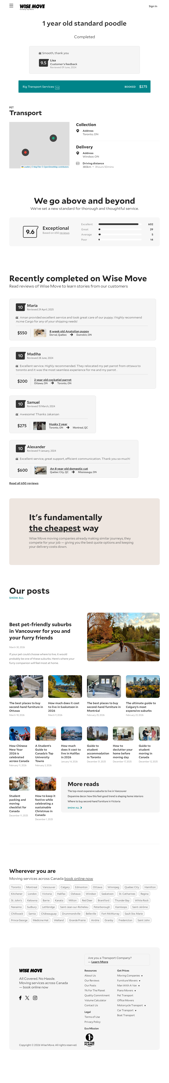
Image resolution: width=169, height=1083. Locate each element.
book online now (78, 878)
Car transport (125, 1010)
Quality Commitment (97, 995)
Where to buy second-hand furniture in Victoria (94, 801)
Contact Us (91, 1005)
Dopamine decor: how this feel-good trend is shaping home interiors (105, 796)
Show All (16, 597)
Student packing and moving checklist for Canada (17, 803)
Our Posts (90, 985)
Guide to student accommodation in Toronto (97, 751)
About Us (90, 975)
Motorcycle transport (130, 1005)
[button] (53, 138)
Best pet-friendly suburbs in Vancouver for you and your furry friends (40, 631)
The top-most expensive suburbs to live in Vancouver (97, 791)
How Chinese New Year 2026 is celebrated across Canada (19, 753)
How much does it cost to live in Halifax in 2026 (71, 751)
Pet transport (125, 995)
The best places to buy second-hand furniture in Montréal (104, 707)
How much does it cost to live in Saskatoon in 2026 (63, 707)
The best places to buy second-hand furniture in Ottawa (26, 707)
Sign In (153, 6)
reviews (64, 232)
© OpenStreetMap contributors (55, 167)
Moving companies (128, 975)
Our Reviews (91, 980)
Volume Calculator (95, 1000)
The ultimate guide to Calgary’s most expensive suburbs (141, 707)
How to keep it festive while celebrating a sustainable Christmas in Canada (45, 805)
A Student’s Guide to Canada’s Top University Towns (44, 753)
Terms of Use (92, 1016)
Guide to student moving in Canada (145, 751)
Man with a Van (127, 985)
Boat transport (126, 1015)
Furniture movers (127, 980)
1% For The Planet (94, 990)
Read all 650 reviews (23, 483)
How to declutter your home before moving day (123, 751)
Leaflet (25, 167)
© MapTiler (36, 167)
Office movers (125, 1000)
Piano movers (125, 990)
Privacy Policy (92, 1021)
